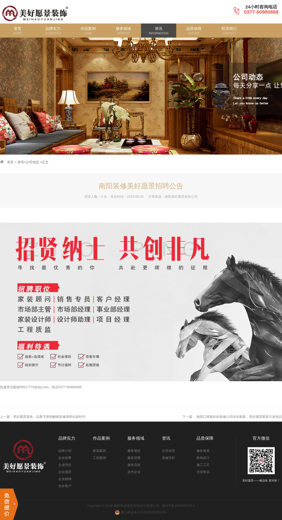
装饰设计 (203, 458)
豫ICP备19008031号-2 (178, 506)
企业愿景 (64, 472)
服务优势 (134, 458)
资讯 (20, 162)
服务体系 (203, 451)
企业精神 (64, 479)
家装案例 (99, 451)
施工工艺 (203, 465)
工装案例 (99, 458)
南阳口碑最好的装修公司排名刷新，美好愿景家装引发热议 (239, 424)
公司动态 (32, 162)
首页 (10, 162)
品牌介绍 (64, 451)
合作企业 (134, 472)
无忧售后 (203, 472)
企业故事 (64, 458)
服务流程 (134, 465)
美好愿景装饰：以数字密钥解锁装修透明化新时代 (49, 424)
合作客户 (64, 486)
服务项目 (134, 451)
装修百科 (168, 458)
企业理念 (64, 465)
